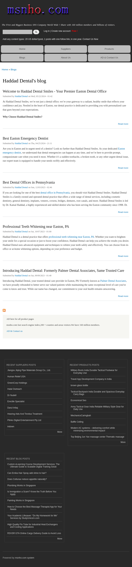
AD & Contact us (14, 331)
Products (109, 49)
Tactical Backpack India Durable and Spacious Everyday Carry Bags (97, 392)
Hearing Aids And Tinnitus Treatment (24, 414)
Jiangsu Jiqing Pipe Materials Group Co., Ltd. (29, 370)
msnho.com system (24, 558)
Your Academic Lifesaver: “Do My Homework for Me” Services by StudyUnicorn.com (32, 516)
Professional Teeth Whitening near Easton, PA (36, 226)
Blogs (22, 57)
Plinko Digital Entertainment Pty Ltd (24, 420)
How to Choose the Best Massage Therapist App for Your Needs (34, 508)
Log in (47, 31)
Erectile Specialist (15, 401)
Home (22, 49)
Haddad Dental (21, 96)
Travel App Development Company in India (91, 379)
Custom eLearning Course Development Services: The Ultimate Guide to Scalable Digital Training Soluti (33, 465)
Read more (123, 123)
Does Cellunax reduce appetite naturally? (27, 479)
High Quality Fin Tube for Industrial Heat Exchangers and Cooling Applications (32, 525)
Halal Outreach (14, 389)
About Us (65, 57)
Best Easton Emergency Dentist (25, 138)
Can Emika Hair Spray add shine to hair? (26, 473)
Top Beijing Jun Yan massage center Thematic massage (97, 437)
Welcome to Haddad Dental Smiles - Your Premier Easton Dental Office (54, 91)
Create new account (61, 31)
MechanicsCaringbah (81, 415)
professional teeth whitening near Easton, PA (71, 237)
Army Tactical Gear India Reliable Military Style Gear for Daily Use (97, 407)
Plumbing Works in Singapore (21, 485)
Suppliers (66, 49)
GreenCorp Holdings (17, 383)
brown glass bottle (79, 385)
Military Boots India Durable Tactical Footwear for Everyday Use (94, 371)
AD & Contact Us (109, 57)
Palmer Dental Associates (113, 281)
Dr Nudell (11, 395)
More (59, 432)
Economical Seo (78, 400)
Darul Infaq (12, 407)
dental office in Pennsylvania (55, 192)
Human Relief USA (16, 376)
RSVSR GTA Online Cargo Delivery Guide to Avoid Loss (34, 533)
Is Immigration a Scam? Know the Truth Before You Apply (31, 492)
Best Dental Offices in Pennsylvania (29, 182)
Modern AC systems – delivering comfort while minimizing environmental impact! (93, 429)
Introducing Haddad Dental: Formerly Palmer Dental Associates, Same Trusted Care (63, 270)
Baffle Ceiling (77, 422)
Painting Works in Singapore (21, 500)
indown (10, 426)
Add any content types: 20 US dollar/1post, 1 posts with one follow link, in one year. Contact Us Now (50, 39)
